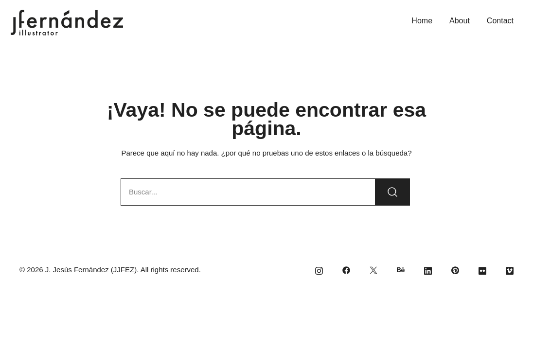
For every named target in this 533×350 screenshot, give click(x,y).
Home (421, 21)
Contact (500, 21)
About (459, 21)
